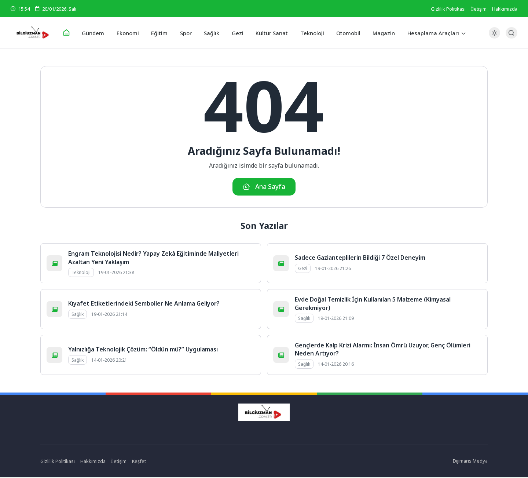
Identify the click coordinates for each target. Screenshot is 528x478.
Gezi (237, 32)
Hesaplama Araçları (427, 32)
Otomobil (344, 32)
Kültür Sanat (270, 32)
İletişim (479, 9)
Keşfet (139, 462)
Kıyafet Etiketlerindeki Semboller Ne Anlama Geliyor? (144, 304)
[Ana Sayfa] (71, 33)
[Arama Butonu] (511, 33)
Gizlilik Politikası (448, 9)
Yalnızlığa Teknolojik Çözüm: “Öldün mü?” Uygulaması (143, 350)
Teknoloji (309, 32)
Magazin (379, 32)
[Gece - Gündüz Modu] (494, 36)
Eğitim (162, 32)
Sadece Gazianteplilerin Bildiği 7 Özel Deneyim (360, 259)
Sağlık (212, 32)
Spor (187, 32)
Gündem (98, 32)
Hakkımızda (504, 9)
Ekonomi (131, 32)
